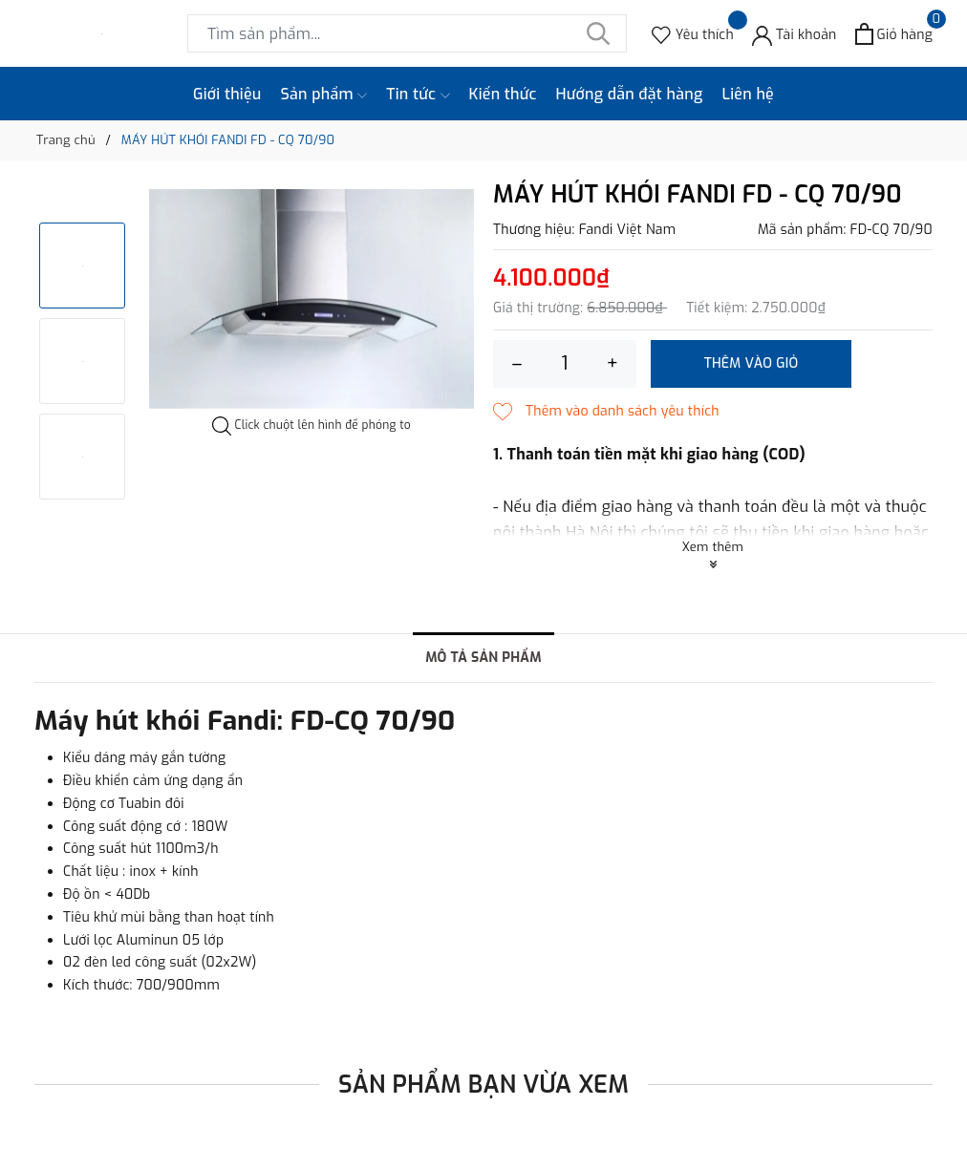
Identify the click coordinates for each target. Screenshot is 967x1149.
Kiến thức (503, 94)
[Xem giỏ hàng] (894, 34)
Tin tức (417, 94)
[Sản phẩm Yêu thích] (693, 34)
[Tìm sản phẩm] (407, 33)
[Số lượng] (565, 364)
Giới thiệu (227, 94)
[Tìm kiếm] (598, 33)
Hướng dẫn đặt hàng (629, 94)
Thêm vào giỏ (751, 363)
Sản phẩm (324, 94)
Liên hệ (747, 94)
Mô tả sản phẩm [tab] (483, 658)
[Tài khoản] (794, 34)
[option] (311, 299)
